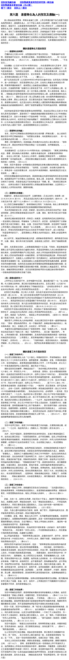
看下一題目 (6, 8)
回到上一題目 (20, 8)
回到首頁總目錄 (8, 2)
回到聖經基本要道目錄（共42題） (17, 5)
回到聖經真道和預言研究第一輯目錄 (37, 2)
